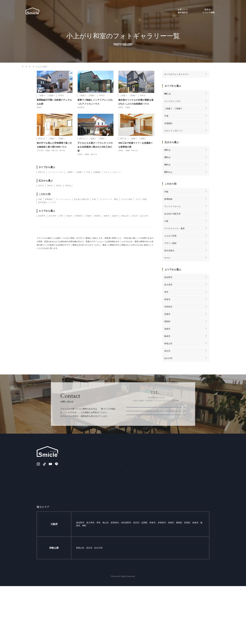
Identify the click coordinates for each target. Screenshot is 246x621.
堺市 (61, 224)
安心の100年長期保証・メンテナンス (92, 525)
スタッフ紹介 (130, 489)
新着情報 (97, 8)
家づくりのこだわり (84, 491)
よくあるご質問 (131, 494)
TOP (78, 483)
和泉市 (69, 224)
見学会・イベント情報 (208, 11)
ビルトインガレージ (112, 180)
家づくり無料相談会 (163, 517)
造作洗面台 (42, 211)
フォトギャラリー (50, 67)
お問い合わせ (110, 8)
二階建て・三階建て (74, 180)
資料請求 (123, 8)
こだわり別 (66, 67)
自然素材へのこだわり (85, 500)
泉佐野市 (41, 224)
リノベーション (132, 14)
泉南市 (106, 224)
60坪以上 (69, 194)
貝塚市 (88, 224)
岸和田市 (79, 224)
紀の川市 (144, 224)
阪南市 (115, 224)
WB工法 (41, 180)
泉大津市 (52, 224)
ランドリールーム (63, 207)
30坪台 (50, 194)
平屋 (88, 180)
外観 (40, 207)
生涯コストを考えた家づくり (88, 517)
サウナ (53, 211)
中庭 (94, 207)
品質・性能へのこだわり (86, 508)
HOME (24, 66)
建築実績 (116, 14)
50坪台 (59, 194)
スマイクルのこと (159, 8)
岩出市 (134, 224)
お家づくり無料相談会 (183, 11)
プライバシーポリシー (199, 508)
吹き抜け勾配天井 (81, 207)
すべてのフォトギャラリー (176, 74)
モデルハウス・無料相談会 (156, 442)
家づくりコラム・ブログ (139, 8)
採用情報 (159, 525)
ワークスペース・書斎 (108, 207)
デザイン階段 (141, 207)
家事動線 (48, 207)
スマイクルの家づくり (96, 14)
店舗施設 (97, 180)
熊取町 (97, 224)
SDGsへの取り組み (133, 500)
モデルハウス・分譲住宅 (155, 14)
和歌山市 (125, 224)
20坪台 (41, 194)
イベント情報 (156, 434)
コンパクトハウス (55, 180)
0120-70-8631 (159, 418)
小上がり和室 (126, 207)
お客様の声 (129, 519)
